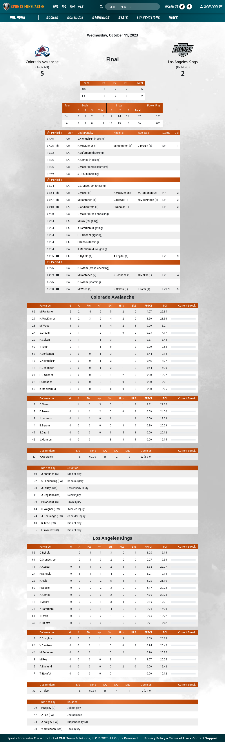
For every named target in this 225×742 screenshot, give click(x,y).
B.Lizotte (45, 623)
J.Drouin (143, 145)
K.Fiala (43, 580)
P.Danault (119, 206)
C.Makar (83, 166)
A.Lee (45, 714)
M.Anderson (47, 652)
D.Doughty (46, 638)
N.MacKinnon (86, 145)
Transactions (148, 17)
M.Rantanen (121, 145)
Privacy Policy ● (156, 738)
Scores (52, 17)
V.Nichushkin (86, 138)
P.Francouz (48, 502)
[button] (211, 6)
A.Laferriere (85, 152)
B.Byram (83, 268)
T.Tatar (142, 289)
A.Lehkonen (47, 353)
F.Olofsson (46, 382)
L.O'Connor (85, 235)
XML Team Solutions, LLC (78, 738)
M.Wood (83, 289)
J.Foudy (46, 488)
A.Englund (46, 666)
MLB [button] (80, 6)
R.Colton (119, 289)
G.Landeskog (49, 480)
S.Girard (44, 432)
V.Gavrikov (46, 645)
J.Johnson (120, 275)
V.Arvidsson (48, 729)
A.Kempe (83, 159)
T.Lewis (44, 616)
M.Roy (82, 221)
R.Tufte (46, 523)
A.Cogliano (48, 495)
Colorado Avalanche (42, 61)
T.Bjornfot (45, 673)
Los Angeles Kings (183, 61)
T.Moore (44, 601)
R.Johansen (47, 367)
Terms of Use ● (180, 738)
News (173, 17)
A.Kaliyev (47, 722)
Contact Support (205, 738)
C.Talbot (44, 690)
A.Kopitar (119, 256)
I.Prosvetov (48, 530)
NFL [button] (64, 6)
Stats (123, 17)
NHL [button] (55, 6)
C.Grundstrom (86, 185)
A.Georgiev (46, 456)
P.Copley (46, 707)
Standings (101, 17)
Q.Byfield (83, 256)
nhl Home (17, 17)
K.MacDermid (86, 249)
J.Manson (46, 439)
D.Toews (119, 199)
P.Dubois (83, 242)
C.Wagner (47, 509)
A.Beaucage (49, 516)
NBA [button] (72, 6)
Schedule (75, 17)
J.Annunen (48, 473)
